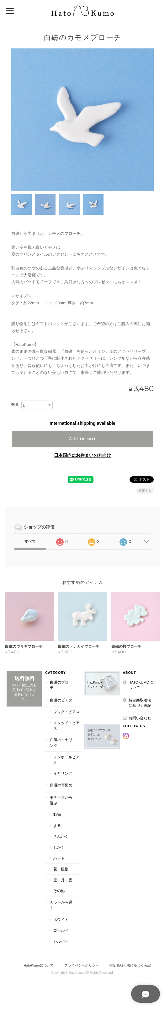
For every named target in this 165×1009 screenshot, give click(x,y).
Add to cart (82, 439)
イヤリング (62, 773)
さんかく (60, 836)
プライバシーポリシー (81, 965)
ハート (59, 858)
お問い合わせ (140, 718)
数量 (15, 404)
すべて (30, 541)
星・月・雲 (62, 880)
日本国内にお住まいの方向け (82, 455)
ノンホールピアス (66, 760)
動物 (57, 814)
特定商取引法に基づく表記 (140, 702)
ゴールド (60, 930)
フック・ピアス (66, 712)
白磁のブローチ (61, 685)
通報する (145, 490)
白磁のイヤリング (61, 742)
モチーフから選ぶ (61, 800)
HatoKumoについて (141, 685)
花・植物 (60, 869)
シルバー (60, 941)
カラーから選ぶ (61, 905)
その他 (59, 891)
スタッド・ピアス (66, 725)
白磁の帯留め (61, 785)
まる (57, 825)
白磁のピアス (61, 700)
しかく (59, 847)
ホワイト (60, 920)
